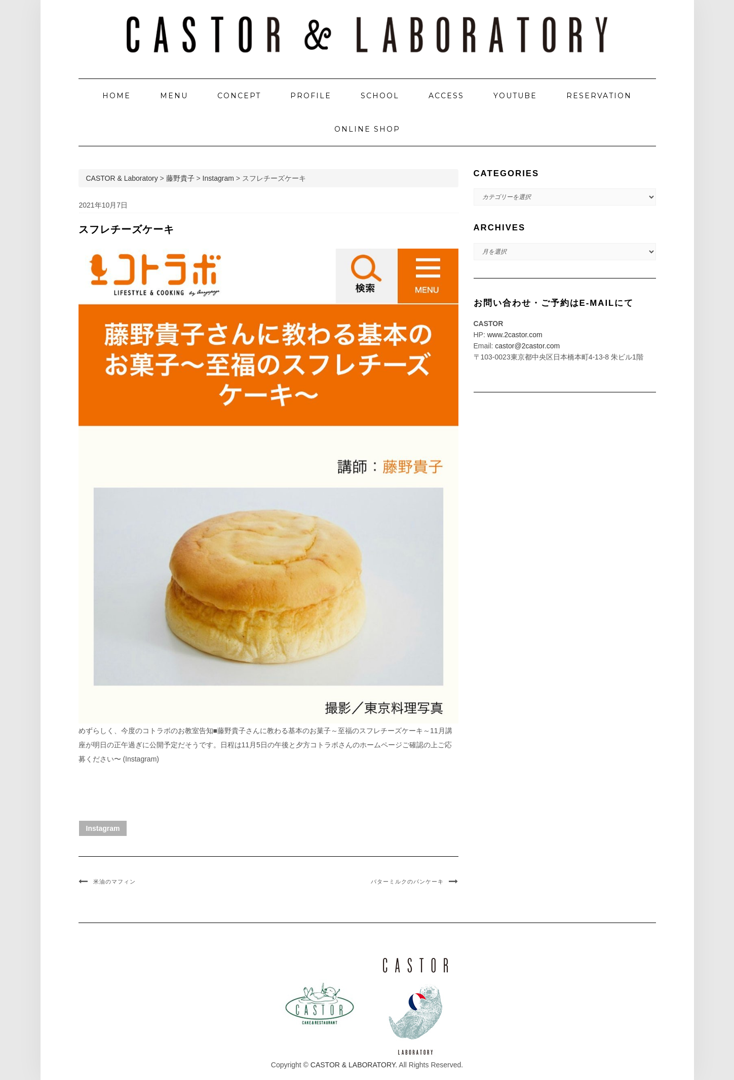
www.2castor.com (515, 335)
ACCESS (446, 95)
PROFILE (310, 95)
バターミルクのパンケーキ (407, 881)
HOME (116, 95)
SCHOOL (380, 95)
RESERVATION (599, 95)
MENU (174, 95)
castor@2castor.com (527, 346)
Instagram (103, 828)
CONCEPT (239, 95)
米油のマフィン (114, 881)
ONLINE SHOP (367, 129)
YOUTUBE (515, 95)
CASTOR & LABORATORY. (354, 1065)
